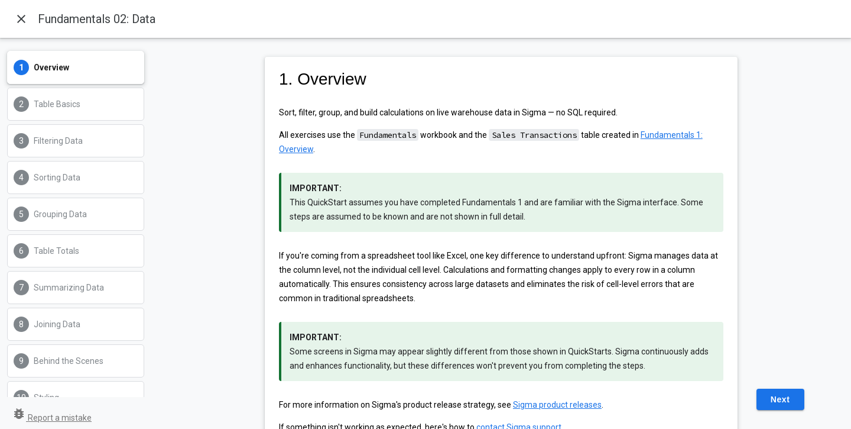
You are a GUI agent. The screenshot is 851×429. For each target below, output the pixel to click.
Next (780, 399)
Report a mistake (52, 417)
